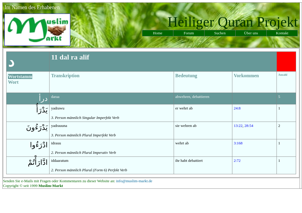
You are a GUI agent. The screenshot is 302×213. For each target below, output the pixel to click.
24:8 (237, 108)
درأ (43, 98)
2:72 (237, 160)
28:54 (249, 125)
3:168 (238, 143)
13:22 (238, 125)
